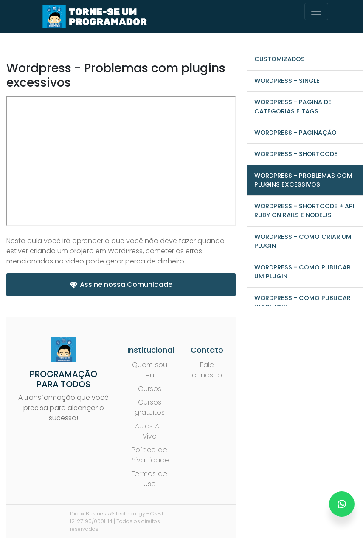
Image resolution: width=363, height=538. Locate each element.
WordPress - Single (287, 80)
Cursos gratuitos (150, 407)
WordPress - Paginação (295, 132)
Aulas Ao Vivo (149, 431)
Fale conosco (207, 370)
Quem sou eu (149, 370)
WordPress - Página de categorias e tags (293, 106)
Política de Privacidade (149, 455)
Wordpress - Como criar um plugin (303, 241)
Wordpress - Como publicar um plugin (302, 271)
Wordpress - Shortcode (296, 154)
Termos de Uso (149, 479)
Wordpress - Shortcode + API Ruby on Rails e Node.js (304, 210)
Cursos (149, 389)
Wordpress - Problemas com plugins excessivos (303, 180)
